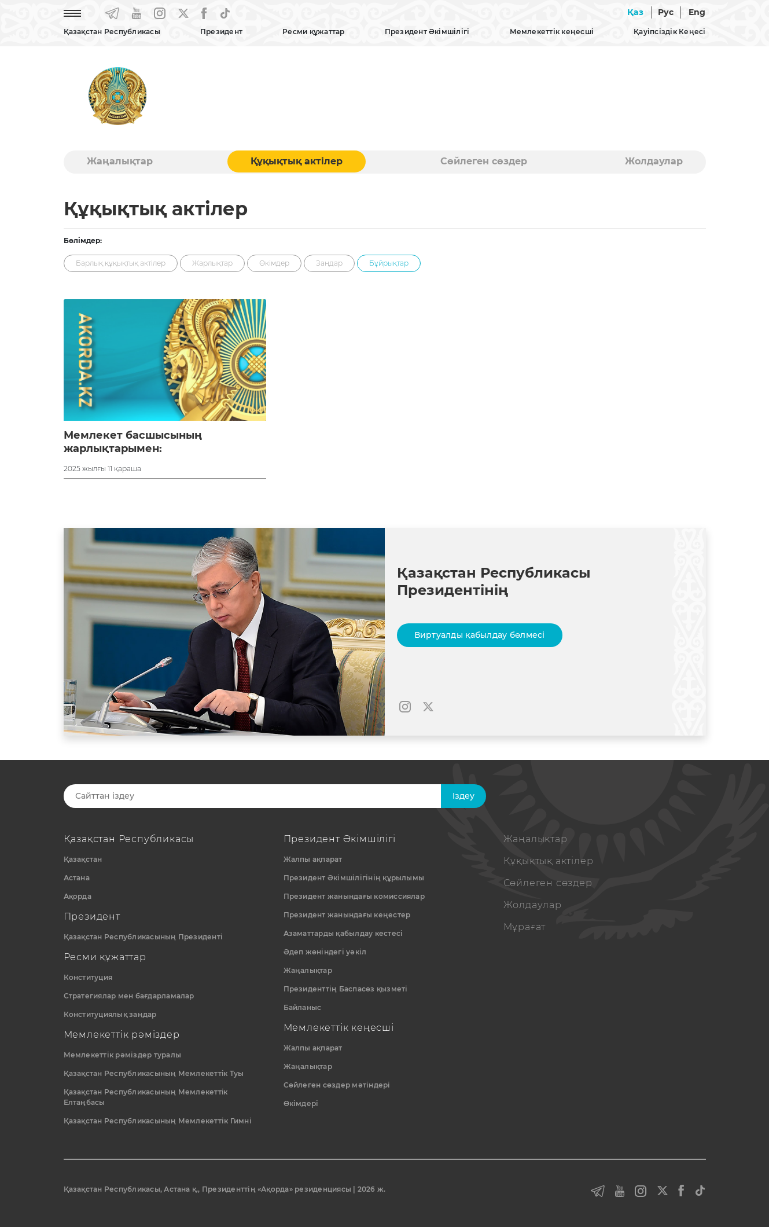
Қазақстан (83, 859)
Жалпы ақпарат (313, 859)
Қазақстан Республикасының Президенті (143, 936)
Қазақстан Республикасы (112, 31)
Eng (697, 12)
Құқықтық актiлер (297, 161)
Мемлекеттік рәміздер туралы (122, 1054)
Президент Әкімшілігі (427, 31)
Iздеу (463, 796)
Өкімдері (301, 1103)
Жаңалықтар (120, 161)
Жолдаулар (654, 161)
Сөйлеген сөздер (483, 161)
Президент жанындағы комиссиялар (354, 896)
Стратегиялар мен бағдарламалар (129, 995)
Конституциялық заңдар (110, 1014)
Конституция (88, 977)
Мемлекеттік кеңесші (552, 31)
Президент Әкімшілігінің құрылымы (354, 877)
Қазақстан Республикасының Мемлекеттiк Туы (154, 1073)
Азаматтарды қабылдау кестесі (343, 933)
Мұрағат (524, 926)
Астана (77, 877)
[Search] (261, 796)
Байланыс (303, 1007)
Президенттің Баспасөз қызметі (346, 988)
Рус (666, 12)
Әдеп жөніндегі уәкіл (325, 951)
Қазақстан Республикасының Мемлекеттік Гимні (158, 1120)
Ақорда (77, 896)
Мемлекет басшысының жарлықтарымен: (133, 442)
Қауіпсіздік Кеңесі (669, 31)
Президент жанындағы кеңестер (347, 914)
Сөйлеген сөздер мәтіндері (337, 1085)
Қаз (635, 12)
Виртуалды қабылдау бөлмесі (479, 635)
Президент (221, 31)
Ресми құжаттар (313, 31)
